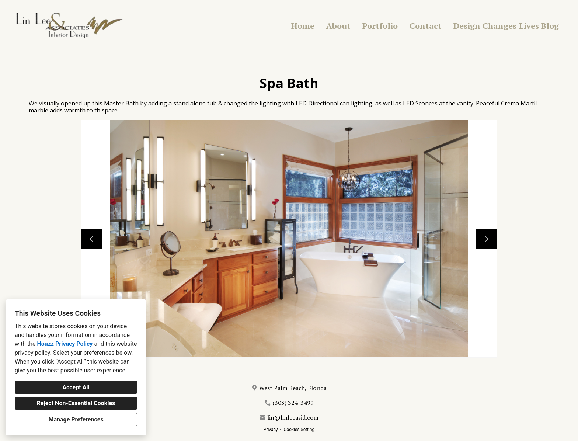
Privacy (271, 429)
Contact (426, 25)
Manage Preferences (75, 419)
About (338, 25)
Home (302, 25)
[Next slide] (486, 239)
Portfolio (380, 25)
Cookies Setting (299, 429)
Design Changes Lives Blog (506, 25)
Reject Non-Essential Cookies (76, 403)
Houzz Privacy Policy (65, 343)
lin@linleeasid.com (292, 417)
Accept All (76, 387)
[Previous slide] (91, 239)
